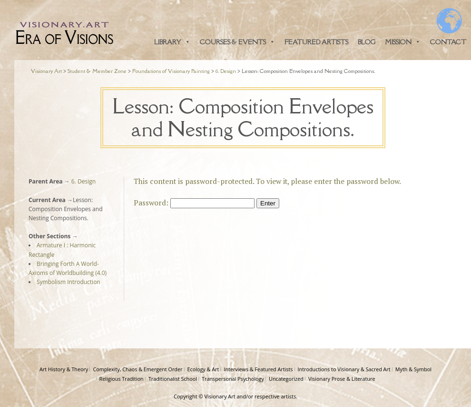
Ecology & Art (203, 369)
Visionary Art (220, 396)
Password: (194, 202)
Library (172, 42)
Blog (366, 42)
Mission (403, 42)
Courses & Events (237, 42)
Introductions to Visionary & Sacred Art (344, 369)
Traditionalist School (172, 378)
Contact (448, 42)
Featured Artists (316, 42)
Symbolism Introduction (68, 282)
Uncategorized (286, 378)
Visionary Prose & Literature (341, 378)
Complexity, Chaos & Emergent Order (137, 369)
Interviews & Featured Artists (258, 369)
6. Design (83, 181)
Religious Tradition (121, 378)
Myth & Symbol (413, 369)
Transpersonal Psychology (233, 378)
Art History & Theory (63, 369)
